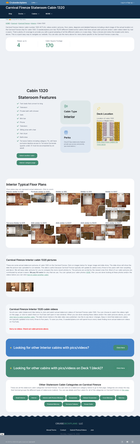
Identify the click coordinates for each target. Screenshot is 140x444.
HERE (88, 272)
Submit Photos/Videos (78, 430)
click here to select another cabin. (22, 317)
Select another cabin (27, 155)
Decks (20, 14)
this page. (125, 390)
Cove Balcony (107, 398)
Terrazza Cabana (72, 404)
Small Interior (20, 398)
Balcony (121, 398)
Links (33, 3)
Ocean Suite (88, 404)
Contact (63, 430)
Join (92, 430)
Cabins (34, 14)
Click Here (121, 348)
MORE (48, 14)
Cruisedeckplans (18, 2)
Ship (10, 14)
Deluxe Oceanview (89, 398)
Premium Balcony (53, 404)
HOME (8, 23)
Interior (33, 23)
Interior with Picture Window (53, 398)
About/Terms (51, 430)
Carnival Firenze (24, 23)
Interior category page (27, 163)
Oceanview (73, 398)
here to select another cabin (37, 275)
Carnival (14, 23)
